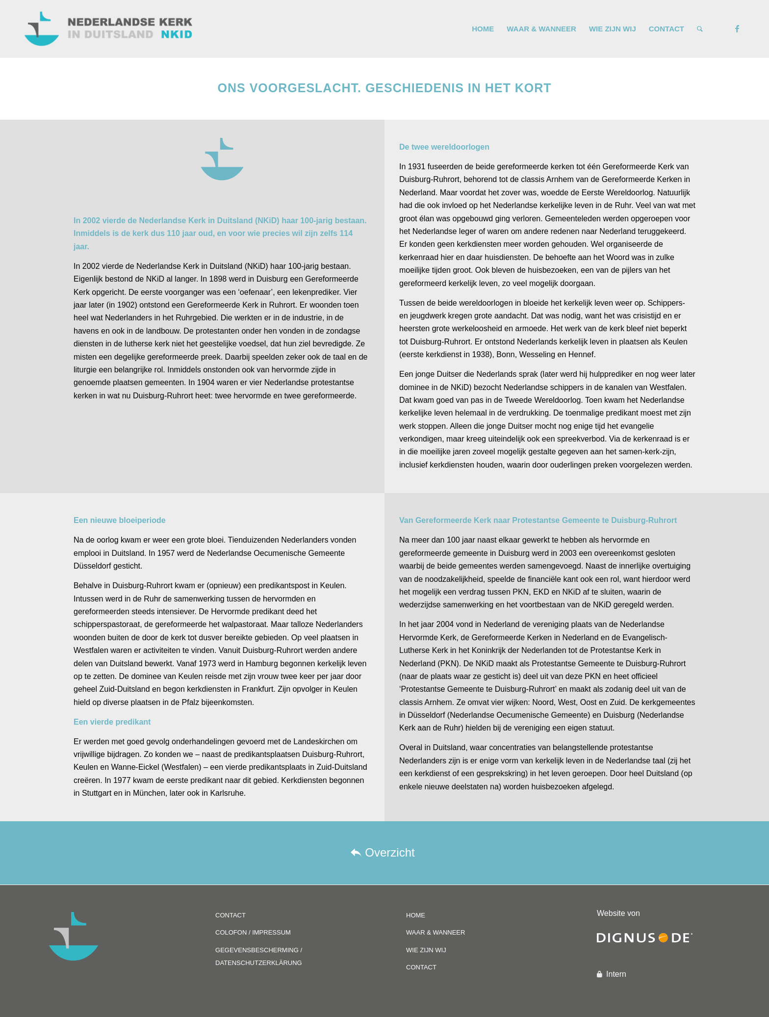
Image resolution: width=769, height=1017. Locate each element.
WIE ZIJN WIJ (426, 950)
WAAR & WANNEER (435, 932)
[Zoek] (700, 29)
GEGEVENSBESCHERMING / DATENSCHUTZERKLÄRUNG (258, 956)
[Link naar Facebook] (737, 28)
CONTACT (230, 915)
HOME (415, 915)
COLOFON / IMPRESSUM (253, 932)
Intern (616, 974)
